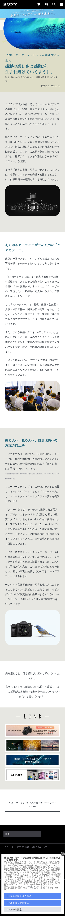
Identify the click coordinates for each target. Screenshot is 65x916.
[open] (54, 4)
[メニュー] (61, 4)
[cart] (46, 4)
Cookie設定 (15, 909)
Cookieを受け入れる (20, 896)
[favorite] (38, 4)
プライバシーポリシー (38, 888)
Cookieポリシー (31, 886)
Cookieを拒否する (19, 902)
